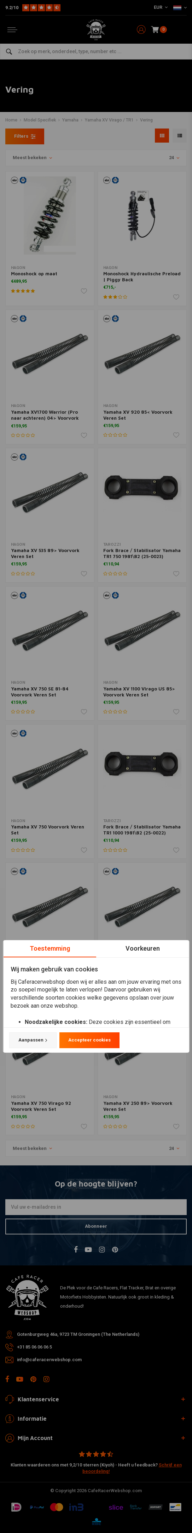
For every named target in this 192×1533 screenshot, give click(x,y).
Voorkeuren (142, 948)
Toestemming (49, 948)
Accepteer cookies (89, 1040)
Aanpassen (32, 1040)
